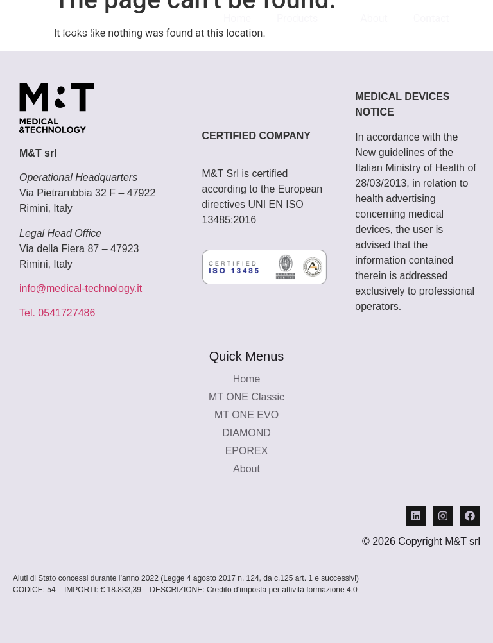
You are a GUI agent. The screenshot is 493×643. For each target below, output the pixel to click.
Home (237, 18)
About (374, 18)
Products (305, 18)
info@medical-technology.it (80, 288)
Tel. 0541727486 (57, 312)
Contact (431, 18)
